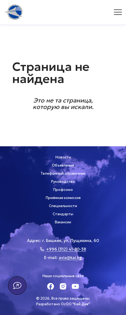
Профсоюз (63, 189)
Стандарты (63, 214)
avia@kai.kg (70, 257)
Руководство (63, 181)
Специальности (63, 206)
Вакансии (63, 222)
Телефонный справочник (63, 173)
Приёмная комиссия (63, 197)
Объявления (63, 165)
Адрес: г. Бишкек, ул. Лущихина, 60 (63, 240)
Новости (63, 157)
